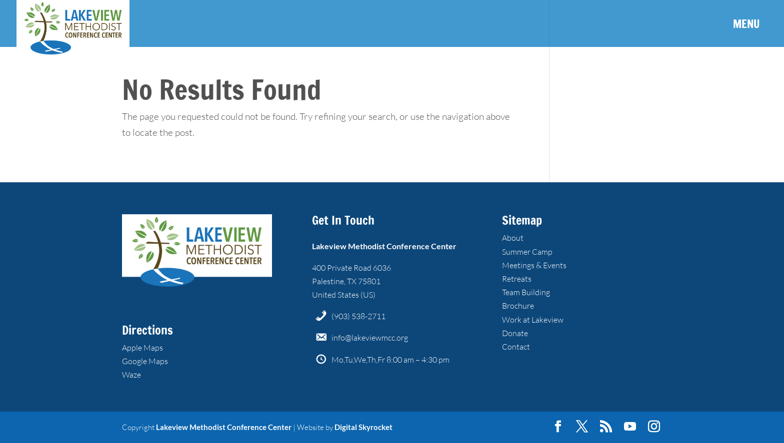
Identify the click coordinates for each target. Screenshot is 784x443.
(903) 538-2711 (359, 316)
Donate (515, 333)
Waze (131, 375)
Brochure (518, 306)
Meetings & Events (534, 265)
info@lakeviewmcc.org (370, 338)
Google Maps (145, 361)
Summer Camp (527, 252)
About (513, 238)
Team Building (526, 292)
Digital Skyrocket (363, 427)
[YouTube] (630, 427)
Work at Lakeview (533, 320)
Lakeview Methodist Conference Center (224, 427)
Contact (516, 347)
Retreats (517, 279)
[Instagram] (654, 427)
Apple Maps (142, 348)
